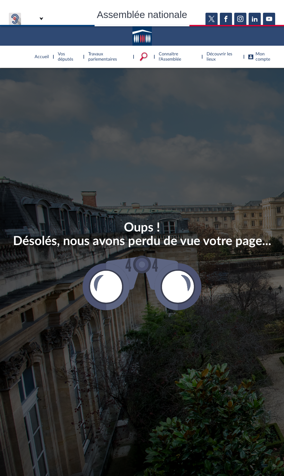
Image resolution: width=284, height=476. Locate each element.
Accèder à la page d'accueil (142, 34)
